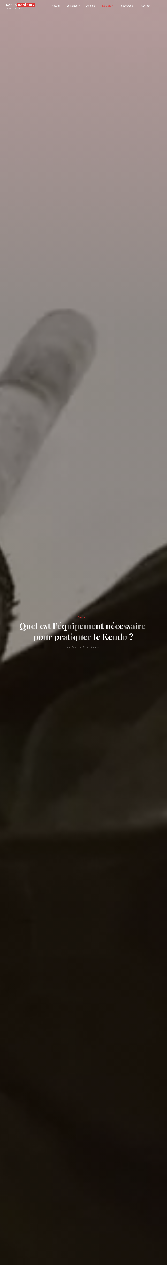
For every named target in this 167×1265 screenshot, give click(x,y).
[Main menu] (159, 5)
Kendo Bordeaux (20, 5)
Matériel (83, 617)
